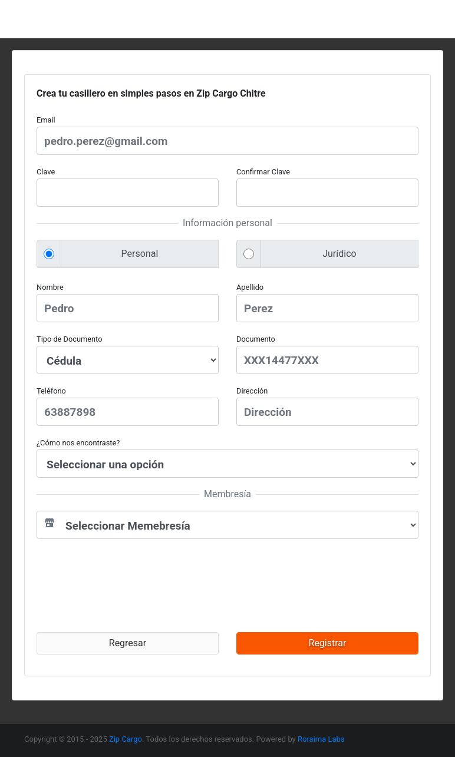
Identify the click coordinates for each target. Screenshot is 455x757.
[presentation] (135, 586)
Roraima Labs (321, 739)
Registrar (328, 643)
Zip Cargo (125, 739)
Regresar (127, 643)
